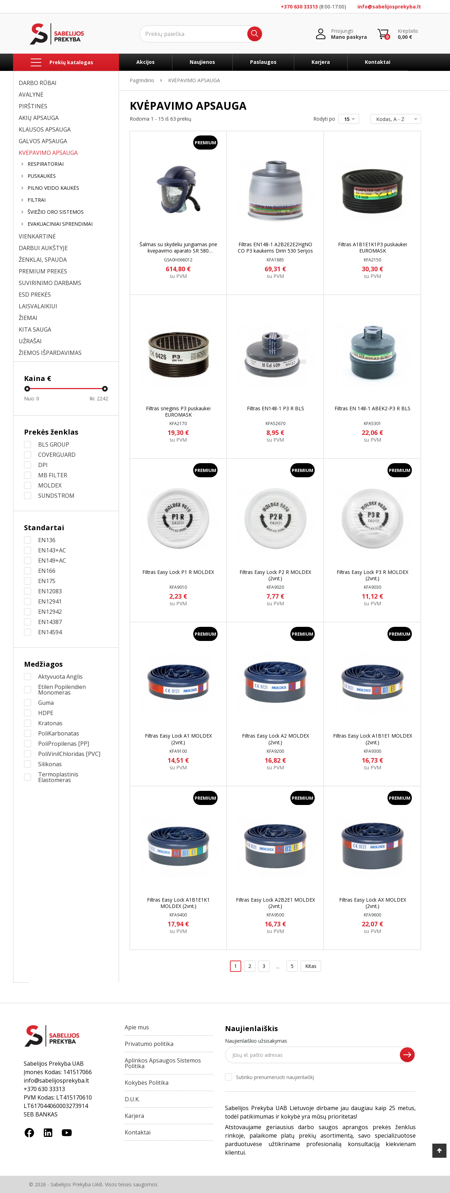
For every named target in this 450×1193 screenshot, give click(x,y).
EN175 (46, 581)
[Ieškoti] (201, 33)
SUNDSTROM (56, 495)
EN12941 (50, 601)
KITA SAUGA (35, 329)
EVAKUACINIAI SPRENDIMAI (60, 224)
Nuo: (31, 398)
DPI (43, 465)
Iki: (98, 398)
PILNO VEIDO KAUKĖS (53, 188)
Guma (46, 702)
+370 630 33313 (299, 6)
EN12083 (50, 591)
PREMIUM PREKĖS (43, 271)
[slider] (27, 389)
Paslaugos (263, 62)
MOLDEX (49, 485)
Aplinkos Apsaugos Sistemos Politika (163, 1063)
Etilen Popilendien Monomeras (62, 689)
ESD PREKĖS (35, 294)
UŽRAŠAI (30, 341)
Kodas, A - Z (394, 119)
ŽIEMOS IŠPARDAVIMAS (50, 353)
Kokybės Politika (146, 1082)
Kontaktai (377, 62)
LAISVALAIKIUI (38, 306)
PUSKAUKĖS (42, 176)
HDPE (45, 713)
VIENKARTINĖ (37, 236)
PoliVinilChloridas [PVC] (69, 754)
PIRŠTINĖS (33, 106)
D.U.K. (132, 1099)
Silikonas (50, 764)
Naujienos (202, 62)
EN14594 (50, 632)
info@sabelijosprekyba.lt (389, 6)
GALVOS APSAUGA (43, 141)
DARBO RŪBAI (38, 83)
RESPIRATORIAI (46, 164)
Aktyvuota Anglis (60, 676)
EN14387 (50, 622)
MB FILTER (52, 475)
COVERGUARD (57, 455)
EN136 (46, 540)
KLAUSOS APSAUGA (45, 129)
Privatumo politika (149, 1044)
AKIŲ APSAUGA (39, 118)
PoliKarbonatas (58, 733)
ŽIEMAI (28, 318)
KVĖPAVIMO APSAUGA (48, 153)
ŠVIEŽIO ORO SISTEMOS (56, 212)
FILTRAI (37, 200)
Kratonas (50, 723)
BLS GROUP (53, 444)
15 (351, 119)
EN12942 (50, 611)
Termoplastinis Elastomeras (58, 777)
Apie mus (137, 1027)
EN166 (46, 571)
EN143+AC (52, 550)
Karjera (321, 62)
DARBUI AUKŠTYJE (43, 248)
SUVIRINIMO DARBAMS (50, 283)
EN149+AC (52, 560)
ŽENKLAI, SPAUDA (43, 259)
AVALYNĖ (31, 94)
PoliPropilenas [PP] (63, 743)
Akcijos (145, 62)
